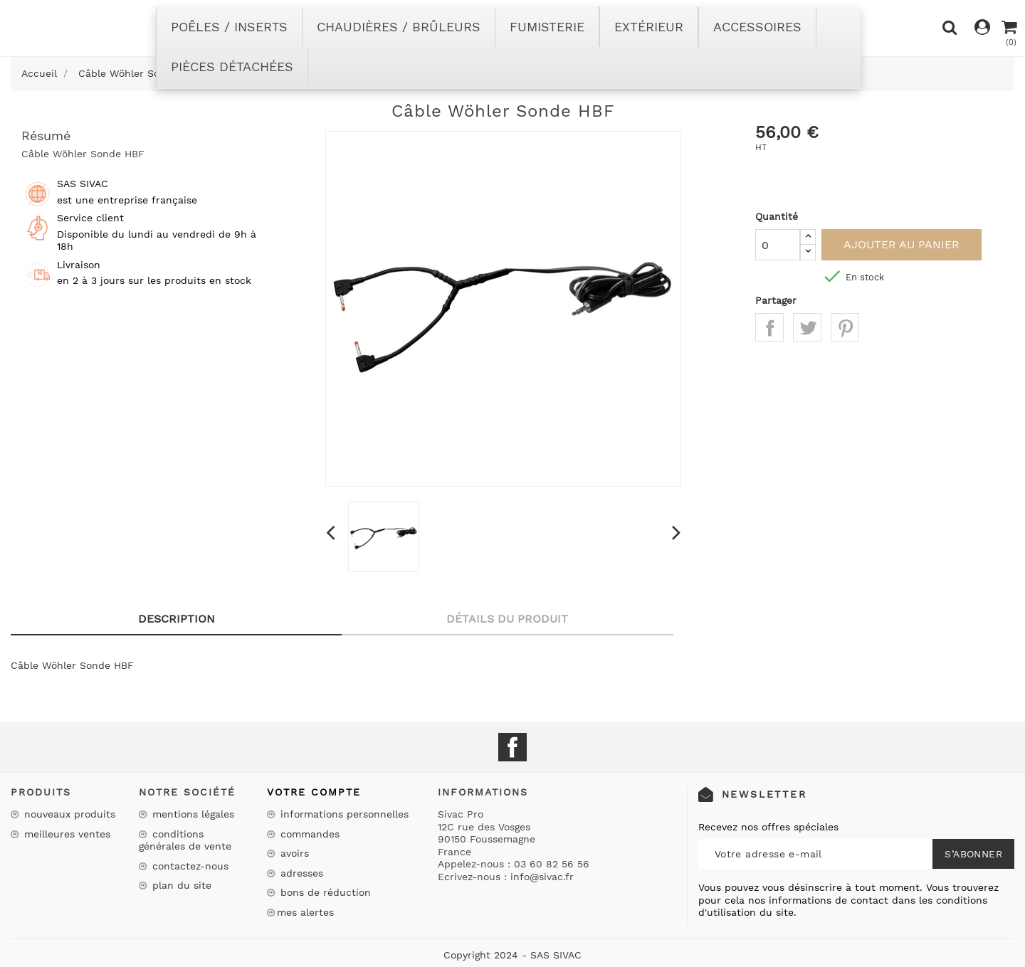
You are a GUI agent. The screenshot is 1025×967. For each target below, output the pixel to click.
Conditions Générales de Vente (185, 840)
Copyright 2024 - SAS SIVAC (512, 955)
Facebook (512, 747)
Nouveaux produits (68, 814)
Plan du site (180, 885)
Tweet (807, 327)
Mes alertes (305, 912)
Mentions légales (191, 814)
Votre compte (314, 792)
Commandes (308, 834)
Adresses (300, 873)
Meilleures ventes (65, 834)
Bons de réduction (324, 892)
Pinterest (844, 327)
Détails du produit (507, 618)
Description (176, 618)
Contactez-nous (188, 866)
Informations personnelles (343, 814)
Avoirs (293, 853)
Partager (769, 327)
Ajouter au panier (901, 244)
